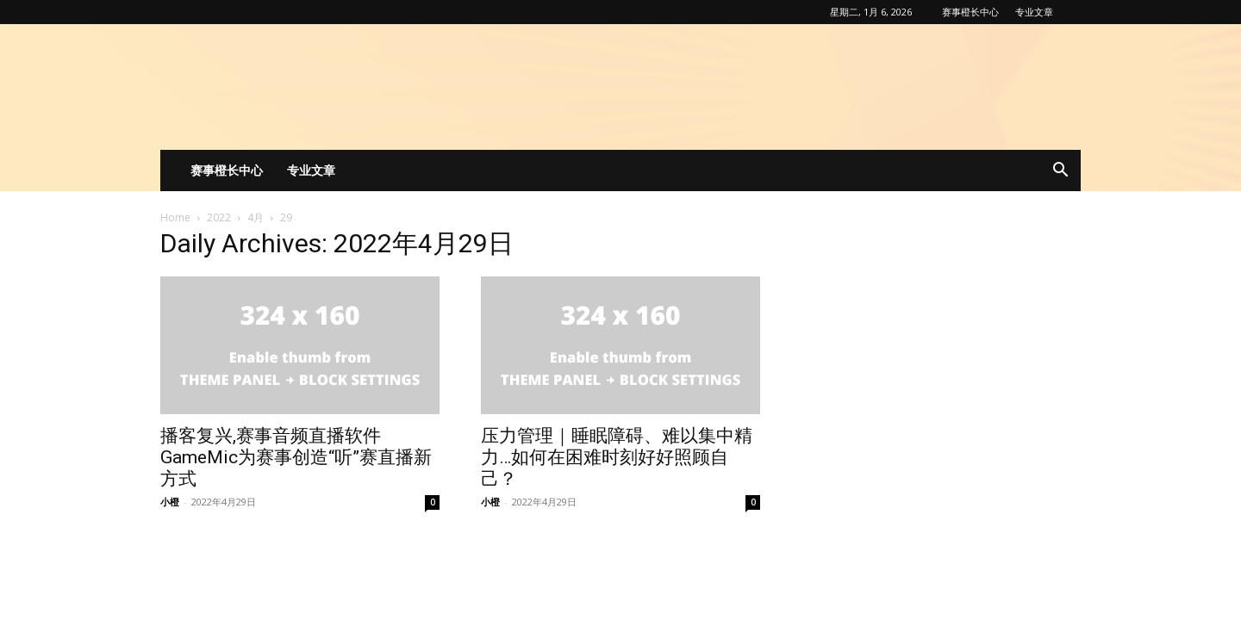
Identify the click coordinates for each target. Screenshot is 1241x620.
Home (175, 217)
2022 (219, 217)
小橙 (169, 501)
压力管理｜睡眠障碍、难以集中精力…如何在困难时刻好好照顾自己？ (616, 457)
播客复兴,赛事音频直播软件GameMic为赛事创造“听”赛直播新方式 (296, 457)
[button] (1060, 172)
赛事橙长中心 (970, 11)
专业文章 (1034, 11)
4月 (255, 217)
